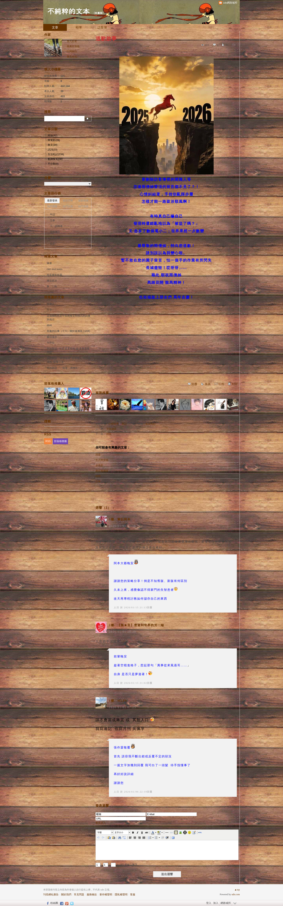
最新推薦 (83, 200)
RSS (48, 441)
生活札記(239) (56, 154)
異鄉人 (50, 304)
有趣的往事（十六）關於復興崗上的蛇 (68, 331)
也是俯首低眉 (54, 274)
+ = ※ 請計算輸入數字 (116, 864)
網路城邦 (226, 902)
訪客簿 (102, 27)
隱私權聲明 (121, 894)
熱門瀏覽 (52, 206)
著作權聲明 (105, 894)
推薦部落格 (73, 46)
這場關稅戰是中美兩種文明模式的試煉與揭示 (68, 317)
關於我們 (66, 894)
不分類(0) (53, 163)
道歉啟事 (55, 237)
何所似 (50, 342)
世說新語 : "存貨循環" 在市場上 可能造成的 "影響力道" (68, 360)
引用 (221, 384)
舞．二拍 (52, 286)
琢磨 (49, 263)
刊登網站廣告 (51, 894)
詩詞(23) (52, 149)
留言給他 (72, 56)
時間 (98, 476)
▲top (237, 889)
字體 (99, 832)
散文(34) (52, 144)
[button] (105, 832)
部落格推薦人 (54, 383)
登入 (208, 902)
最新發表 (52, 200)
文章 (55, 27)
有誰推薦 (102, 392)
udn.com (236, 894)
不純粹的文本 (68, 11)
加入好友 (72, 41)
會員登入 (101, 822)
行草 (98, 481)
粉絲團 (54, 902)
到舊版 (98, 13)
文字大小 (119, 832)
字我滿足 (111, 428)
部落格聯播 (60, 441)
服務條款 (92, 894)
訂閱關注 (72, 51)
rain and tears (54, 269)
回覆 (194, 384)
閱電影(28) (54, 140)
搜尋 (88, 118)
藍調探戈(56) (55, 159)
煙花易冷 (52, 280)
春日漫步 (52, 336)
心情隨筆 (113, 423)
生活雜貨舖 (102, 459)
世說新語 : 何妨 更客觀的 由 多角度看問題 (68, 350)
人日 (116, 607)
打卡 (49, 309)
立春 (52, 220)
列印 (234, 384)
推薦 (208, 384)
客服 (132, 894)
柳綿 (49, 325)
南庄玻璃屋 (102, 470)
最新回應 (68, 200)
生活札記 (150, 423)
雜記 (124, 423)
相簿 (78, 27)
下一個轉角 (56, 226)
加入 (215, 902)
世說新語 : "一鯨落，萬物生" (63, 367)
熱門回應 (68, 206)
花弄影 (99, 465)
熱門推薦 (83, 206)
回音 (108, 433)
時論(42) (52, 135)
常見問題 (79, 894)
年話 (52, 214)
